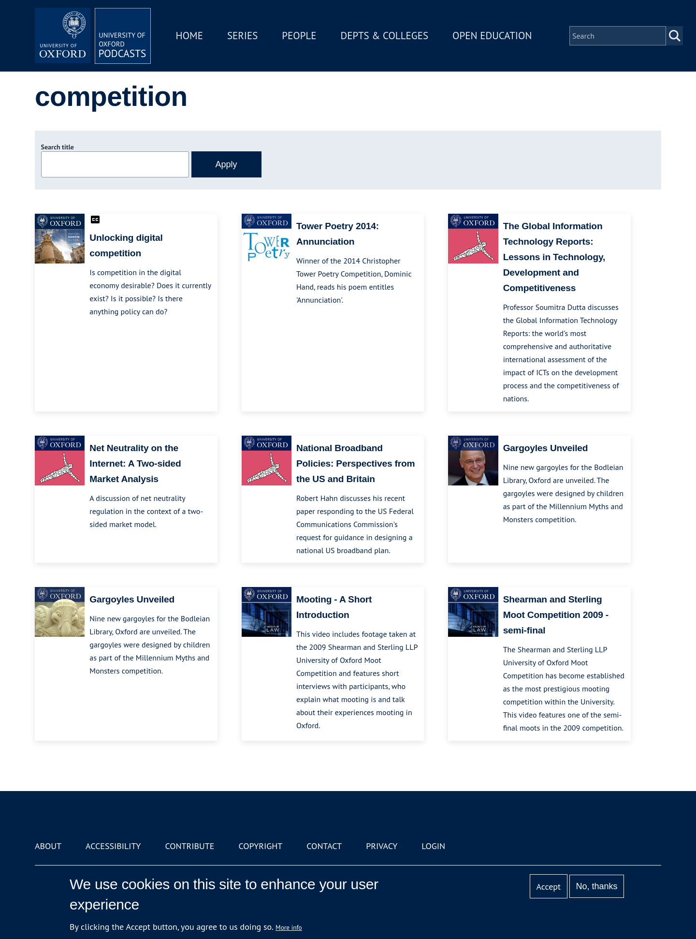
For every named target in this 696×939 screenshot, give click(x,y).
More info (289, 927)
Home (189, 35)
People (299, 35)
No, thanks (596, 886)
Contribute (189, 845)
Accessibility (113, 845)
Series (242, 35)
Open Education (492, 35)
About (48, 845)
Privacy (381, 845)
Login (433, 845)
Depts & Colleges (385, 35)
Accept (548, 886)
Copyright (260, 845)
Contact (324, 845)
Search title (57, 147)
